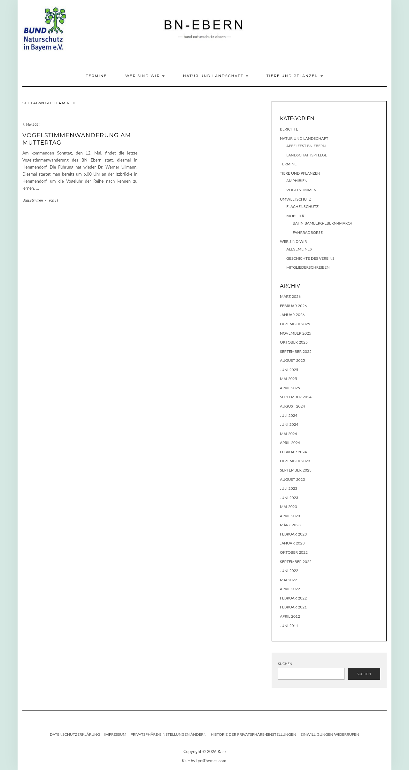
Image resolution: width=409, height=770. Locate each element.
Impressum (115, 734)
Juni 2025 (289, 369)
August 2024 (292, 406)
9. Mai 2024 (31, 124)
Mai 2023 (288, 506)
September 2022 (296, 561)
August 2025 (292, 360)
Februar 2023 (293, 534)
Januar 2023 (292, 543)
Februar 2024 (293, 451)
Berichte (289, 129)
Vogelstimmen (32, 200)
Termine (96, 76)
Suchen (285, 664)
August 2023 (292, 479)
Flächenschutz (302, 206)
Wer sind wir (145, 76)
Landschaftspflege (306, 155)
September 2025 (296, 351)
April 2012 (290, 616)
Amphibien (296, 180)
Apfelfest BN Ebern (306, 145)
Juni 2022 (289, 570)
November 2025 (295, 333)
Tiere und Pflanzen (294, 76)
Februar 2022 (293, 598)
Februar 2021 (293, 607)
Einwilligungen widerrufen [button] (329, 734)
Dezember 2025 (295, 323)
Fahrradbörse (308, 232)
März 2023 (290, 524)
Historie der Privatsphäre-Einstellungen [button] (253, 734)
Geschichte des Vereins (310, 258)
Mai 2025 (288, 378)
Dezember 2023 (295, 460)
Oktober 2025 (294, 342)
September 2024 (296, 396)
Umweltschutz (295, 199)
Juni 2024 (289, 424)
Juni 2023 (289, 497)
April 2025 (290, 387)
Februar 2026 (293, 305)
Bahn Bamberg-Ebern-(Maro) (322, 223)
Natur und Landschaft (215, 76)
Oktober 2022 (294, 552)
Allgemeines (299, 249)
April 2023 (290, 515)
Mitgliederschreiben (307, 267)
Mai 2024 (288, 433)
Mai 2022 (288, 579)
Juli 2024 (288, 415)
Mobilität (296, 215)
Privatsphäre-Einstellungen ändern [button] (168, 734)
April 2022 (290, 588)
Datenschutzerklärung (75, 734)
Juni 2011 (289, 625)
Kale (222, 751)
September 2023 (296, 470)
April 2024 (290, 442)
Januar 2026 (292, 314)
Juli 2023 (288, 488)
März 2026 (290, 296)
